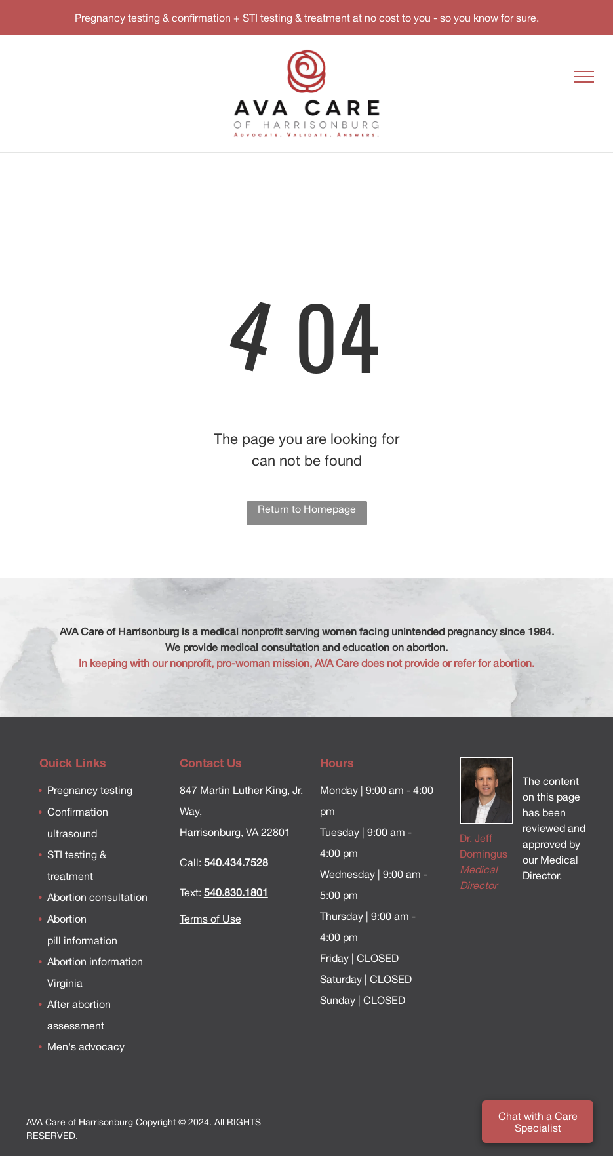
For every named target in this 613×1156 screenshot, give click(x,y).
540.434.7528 (236, 862)
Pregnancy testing (89, 790)
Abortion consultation (97, 897)
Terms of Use (210, 919)
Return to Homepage (307, 509)
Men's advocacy (86, 1046)
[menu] (584, 77)
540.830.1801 (236, 892)
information (89, 940)
